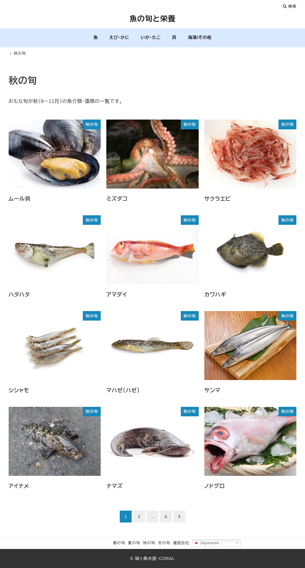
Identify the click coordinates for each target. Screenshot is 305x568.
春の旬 (119, 543)
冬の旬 (164, 543)
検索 (289, 6)
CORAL (167, 558)
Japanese (206, 542)
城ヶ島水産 (146, 558)
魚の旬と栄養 (153, 19)
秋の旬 (149, 543)
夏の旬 (134, 543)
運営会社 (181, 543)
